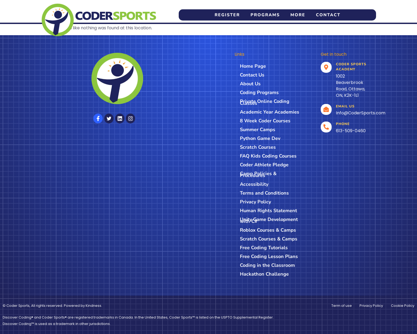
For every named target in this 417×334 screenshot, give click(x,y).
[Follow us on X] (109, 118)
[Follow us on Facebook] (98, 118)
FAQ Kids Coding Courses (268, 156)
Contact (328, 15)
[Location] (326, 67)
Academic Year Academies (269, 112)
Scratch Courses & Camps (268, 239)
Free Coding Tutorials (264, 247)
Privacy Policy (255, 202)
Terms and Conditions (264, 193)
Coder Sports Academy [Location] (351, 67)
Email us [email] (345, 106)
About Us (250, 84)
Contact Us (252, 75)
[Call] (326, 127)
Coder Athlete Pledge (264, 165)
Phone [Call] (343, 124)
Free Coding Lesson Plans (269, 256)
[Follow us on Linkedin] (119, 118)
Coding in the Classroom (267, 265)
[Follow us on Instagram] (130, 118)
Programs (265, 15)
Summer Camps (257, 129)
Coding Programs (259, 92)
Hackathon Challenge (264, 274)
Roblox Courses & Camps (268, 230)
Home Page (253, 66)
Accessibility (254, 184)
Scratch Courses (258, 147)
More (297, 15)
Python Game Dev (260, 138)
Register (227, 15)
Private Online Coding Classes (264, 102)
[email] (326, 109)
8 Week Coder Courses (265, 121)
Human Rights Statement (268, 210)
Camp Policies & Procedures (258, 174)
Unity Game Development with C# (269, 220)
